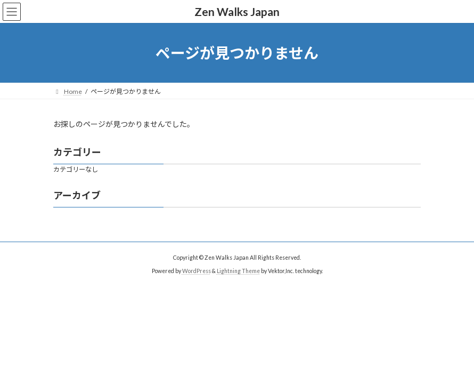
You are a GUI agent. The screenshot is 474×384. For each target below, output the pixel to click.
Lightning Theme (238, 270)
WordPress (196, 270)
